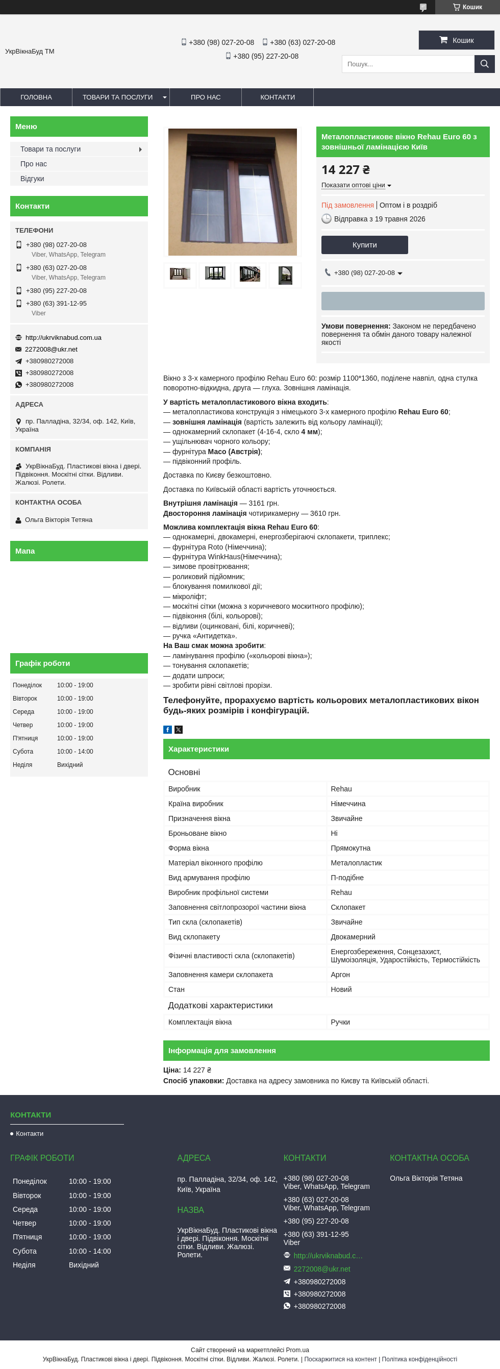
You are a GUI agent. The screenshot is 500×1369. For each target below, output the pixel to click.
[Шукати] (484, 64)
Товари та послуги (118, 97)
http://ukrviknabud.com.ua (64, 337)
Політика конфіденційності (420, 1359)
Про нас (206, 97)
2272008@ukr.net (51, 349)
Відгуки (32, 179)
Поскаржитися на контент (340, 1359)
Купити (365, 244)
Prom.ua (297, 1350)
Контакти (277, 97)
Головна (36, 97)
